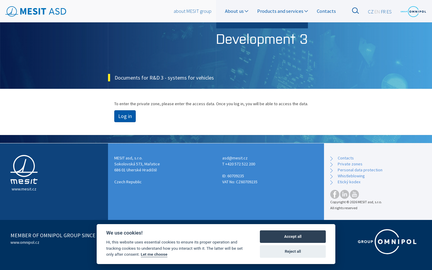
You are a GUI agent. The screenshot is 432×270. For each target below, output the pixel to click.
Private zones (350, 164)
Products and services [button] (282, 11)
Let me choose (154, 254)
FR (383, 11)
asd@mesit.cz (235, 158)
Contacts (326, 11)
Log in (125, 116)
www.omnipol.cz (24, 242)
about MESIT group (193, 11)
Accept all (292, 236)
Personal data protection (360, 170)
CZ (371, 11)
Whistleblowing (351, 176)
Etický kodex (349, 181)
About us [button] (236, 11)
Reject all (293, 251)
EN (377, 11)
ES (389, 11)
